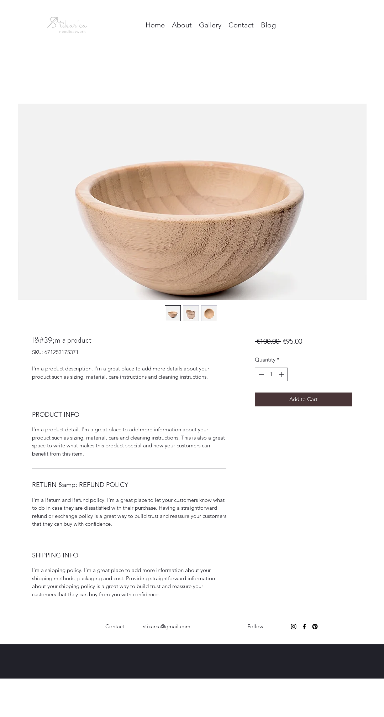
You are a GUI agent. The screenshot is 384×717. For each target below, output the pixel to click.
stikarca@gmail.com (166, 626)
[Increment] (282, 374)
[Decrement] (260, 374)
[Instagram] (293, 626)
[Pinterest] (315, 626)
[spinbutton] (271, 374)
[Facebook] (304, 626)
